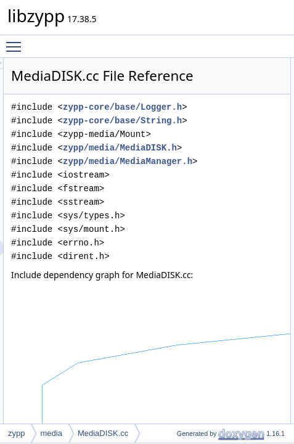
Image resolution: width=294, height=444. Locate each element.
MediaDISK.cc (103, 433)
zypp (16, 433)
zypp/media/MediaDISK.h (206, 219)
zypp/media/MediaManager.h (213, 246)
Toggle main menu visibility (16, 41)
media (51, 433)
